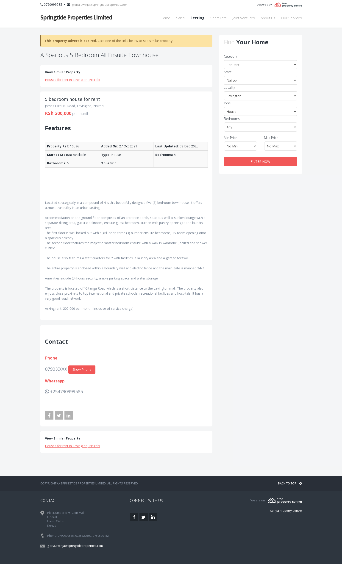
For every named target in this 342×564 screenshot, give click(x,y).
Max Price (271, 137)
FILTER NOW (260, 161)
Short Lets (218, 18)
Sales (180, 18)
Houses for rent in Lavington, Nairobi (72, 79)
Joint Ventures (244, 18)
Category (230, 56)
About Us (268, 18)
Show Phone (81, 369)
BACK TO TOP (290, 483)
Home (165, 18)
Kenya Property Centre (286, 511)
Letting (197, 18)
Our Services (291, 18)
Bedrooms (232, 118)
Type (227, 103)
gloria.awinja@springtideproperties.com (100, 5)
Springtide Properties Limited (76, 17)
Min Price (230, 137)
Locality (229, 87)
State (228, 72)
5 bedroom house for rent (72, 99)
